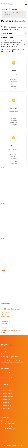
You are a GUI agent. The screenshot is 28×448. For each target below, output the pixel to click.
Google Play (8, 361)
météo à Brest (7, 399)
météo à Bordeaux (8, 390)
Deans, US (3, 314)
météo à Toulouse (7, 393)
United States (15, 12)
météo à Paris (6, 387)
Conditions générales (8, 377)
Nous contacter (7, 375)
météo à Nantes (7, 405)
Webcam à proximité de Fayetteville (10, 330)
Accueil (6, 12)
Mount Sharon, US (5, 323)
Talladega (7, 14)
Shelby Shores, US (5, 321)
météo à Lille (6, 402)
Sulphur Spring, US (5, 318)
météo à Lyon (6, 408)
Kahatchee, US (5, 319)
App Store (19, 361)
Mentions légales (7, 372)
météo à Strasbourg (8, 411)
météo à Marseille (8, 396)
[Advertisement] (14, 184)
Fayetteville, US (5, 312)
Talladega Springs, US (6, 316)
